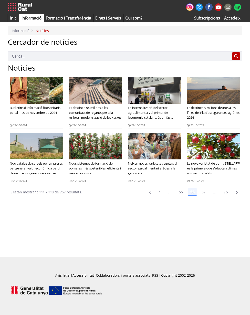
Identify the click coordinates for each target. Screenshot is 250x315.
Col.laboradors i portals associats (123, 275)
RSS (155, 275)
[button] (13, 18)
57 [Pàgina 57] (204, 192)
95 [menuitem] (226, 192)
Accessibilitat (83, 275)
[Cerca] (119, 56)
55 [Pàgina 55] (181, 192)
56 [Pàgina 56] (192, 192)
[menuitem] (68, 18)
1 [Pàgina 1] (160, 192)
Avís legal (63, 275)
